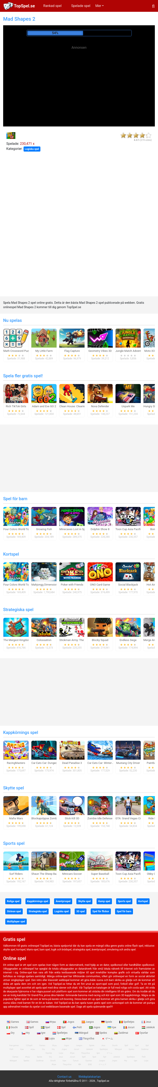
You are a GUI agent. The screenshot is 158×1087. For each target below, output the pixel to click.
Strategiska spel (18, 609)
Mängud (82, 1032)
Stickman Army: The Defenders (78, 640)
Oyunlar (141, 1032)
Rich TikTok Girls (16, 406)
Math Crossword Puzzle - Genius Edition (27, 350)
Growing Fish (44, 529)
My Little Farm (44, 350)
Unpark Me (127, 406)
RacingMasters (16, 763)
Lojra (50, 1038)
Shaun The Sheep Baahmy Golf (50, 873)
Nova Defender (100, 406)
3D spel (80, 911)
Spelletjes (127, 1021)
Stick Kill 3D (72, 818)
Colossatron (44, 640)
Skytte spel (13, 787)
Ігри (112, 1027)
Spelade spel (80, 6)
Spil (61, 1027)
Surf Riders (16, 873)
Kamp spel (104, 901)
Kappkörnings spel (20, 732)
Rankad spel (52, 6)
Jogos (69, 1021)
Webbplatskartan (89, 1076)
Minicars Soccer (72, 873)
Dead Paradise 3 (72, 763)
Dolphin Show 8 (100, 529)
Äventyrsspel (63, 901)
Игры (51, 1021)
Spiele (107, 1021)
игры (33, 1049)
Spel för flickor (100, 911)
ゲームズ (102, 1064)
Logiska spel (32, 149)
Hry (26, 1032)
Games (13, 1021)
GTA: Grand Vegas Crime (130, 818)
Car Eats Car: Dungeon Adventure (51, 763)
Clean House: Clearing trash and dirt (81, 406)
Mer (98, 6)
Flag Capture (72, 350)
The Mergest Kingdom (16, 640)
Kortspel (11, 554)
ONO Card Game (100, 584)
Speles (102, 1032)
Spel (45, 1027)
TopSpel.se (24, 5)
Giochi (12, 1027)
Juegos (88, 1021)
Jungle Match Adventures (131, 350)
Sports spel (14, 843)
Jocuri (129, 1027)
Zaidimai (121, 1032)
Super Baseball (100, 873)
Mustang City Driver (128, 763)
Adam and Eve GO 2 (44, 406)
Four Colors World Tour (17, 529)
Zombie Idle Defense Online (104, 818)
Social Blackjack (128, 584)
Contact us (64, 1076)
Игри (67, 1038)
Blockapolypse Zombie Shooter (50, 818)
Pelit (77, 1027)
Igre (41, 1032)
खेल (79, 1064)
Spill (30, 1027)
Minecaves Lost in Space (74, 529)
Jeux (146, 1021)
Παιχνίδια (87, 1038)
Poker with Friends (72, 584)
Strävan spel (14, 911)
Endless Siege (128, 640)
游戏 (90, 1064)
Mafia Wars (16, 818)
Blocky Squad (100, 640)
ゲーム (107, 1038)
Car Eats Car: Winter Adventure (106, 763)
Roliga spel (13, 901)
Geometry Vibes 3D (100, 350)
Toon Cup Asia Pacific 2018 (132, 529)
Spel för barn (15, 498)
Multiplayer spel (16, 921)
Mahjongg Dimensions (44, 584)
